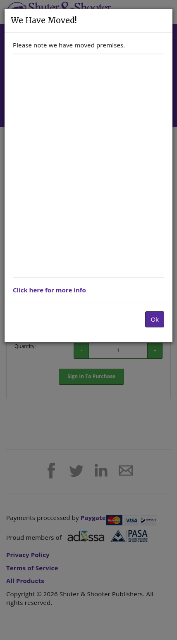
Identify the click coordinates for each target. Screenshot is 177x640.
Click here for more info (49, 290)
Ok (155, 319)
